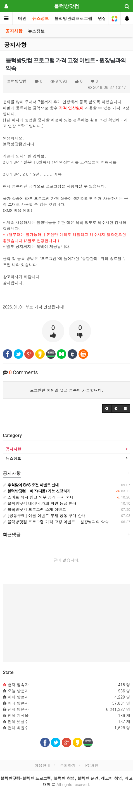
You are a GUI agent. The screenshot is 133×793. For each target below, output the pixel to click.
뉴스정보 (40, 18)
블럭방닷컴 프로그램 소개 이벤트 (34, 509)
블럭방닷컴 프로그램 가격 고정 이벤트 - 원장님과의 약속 (56, 521)
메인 (22, 18)
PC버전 (91, 765)
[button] (107, 408)
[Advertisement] (66, 623)
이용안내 (42, 765)
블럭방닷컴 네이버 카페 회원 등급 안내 (40, 503)
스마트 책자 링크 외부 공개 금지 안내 (38, 497)
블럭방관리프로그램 (73, 18)
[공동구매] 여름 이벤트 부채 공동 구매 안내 (44, 515)
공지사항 (14, 31)
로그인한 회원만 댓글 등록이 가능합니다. (66, 390)
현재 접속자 (18, 684)
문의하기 (67, 765)
